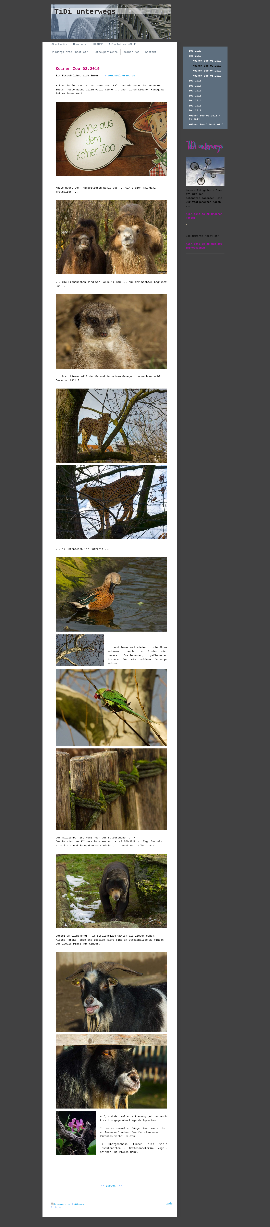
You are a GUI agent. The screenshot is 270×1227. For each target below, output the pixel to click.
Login (169, 1203)
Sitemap (79, 1204)
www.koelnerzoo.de (121, 75)
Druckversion (60, 1204)
